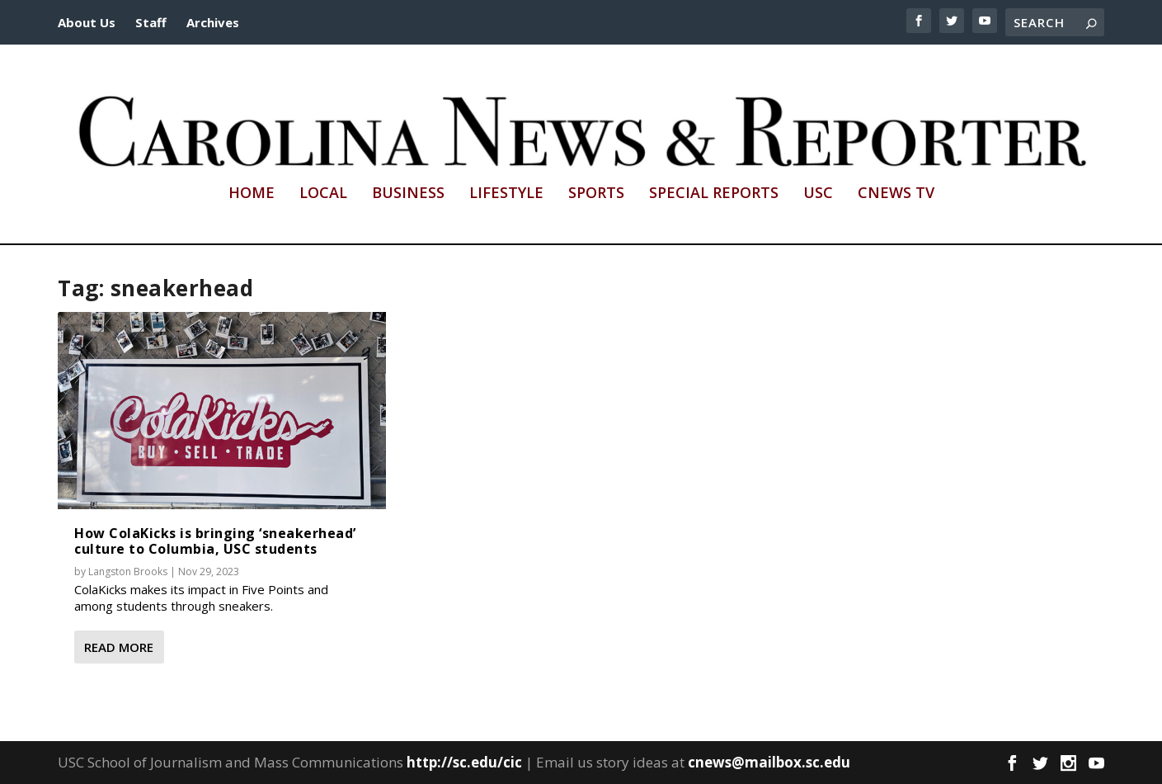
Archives (212, 22)
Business (408, 194)
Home (251, 194)
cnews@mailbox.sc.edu (769, 762)
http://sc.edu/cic (464, 762)
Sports (596, 194)
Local (323, 194)
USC (818, 194)
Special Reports (714, 194)
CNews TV (896, 194)
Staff (151, 22)
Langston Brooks (127, 571)
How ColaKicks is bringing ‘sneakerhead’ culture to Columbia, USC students (215, 541)
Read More (118, 647)
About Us (86, 22)
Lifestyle (506, 194)
